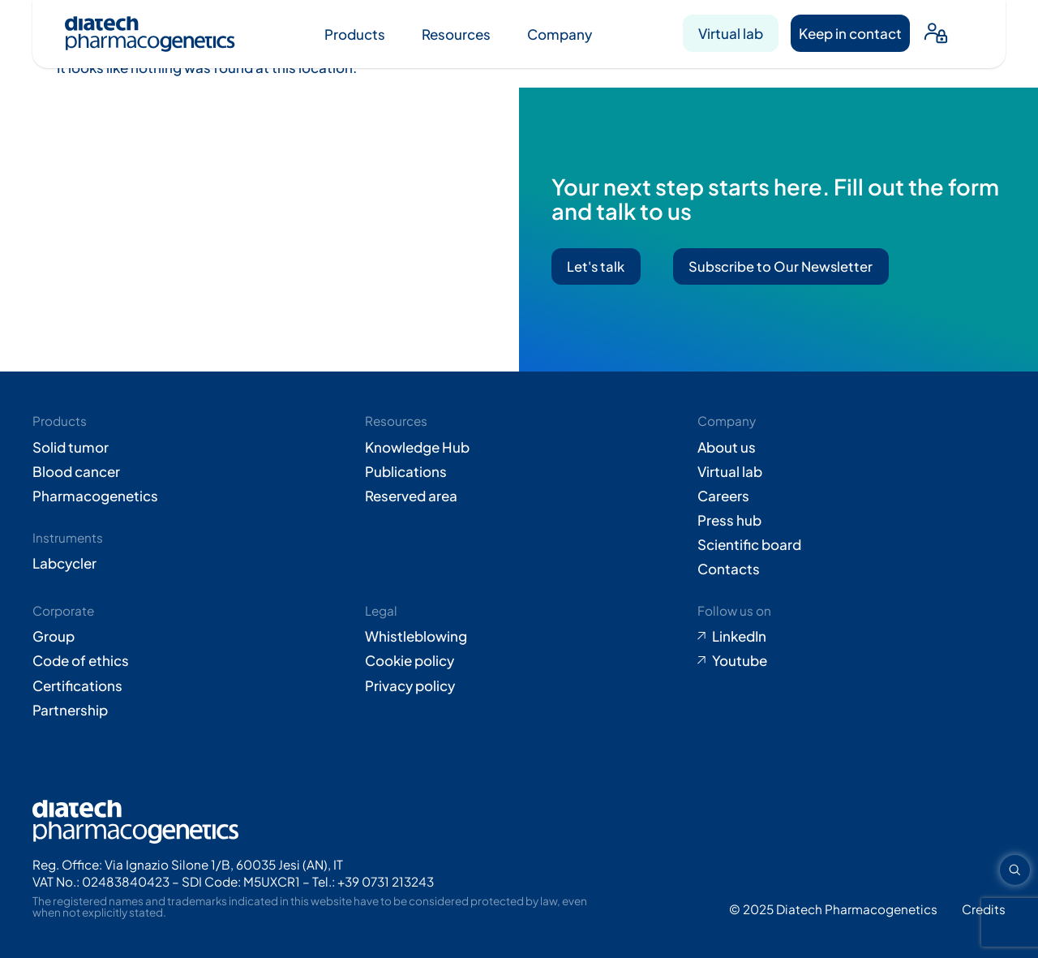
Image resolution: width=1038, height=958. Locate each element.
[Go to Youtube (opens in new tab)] (851, 660)
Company (559, 34)
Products (354, 34)
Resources (456, 34)
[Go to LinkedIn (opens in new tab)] (851, 636)
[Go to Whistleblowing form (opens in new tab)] (519, 636)
